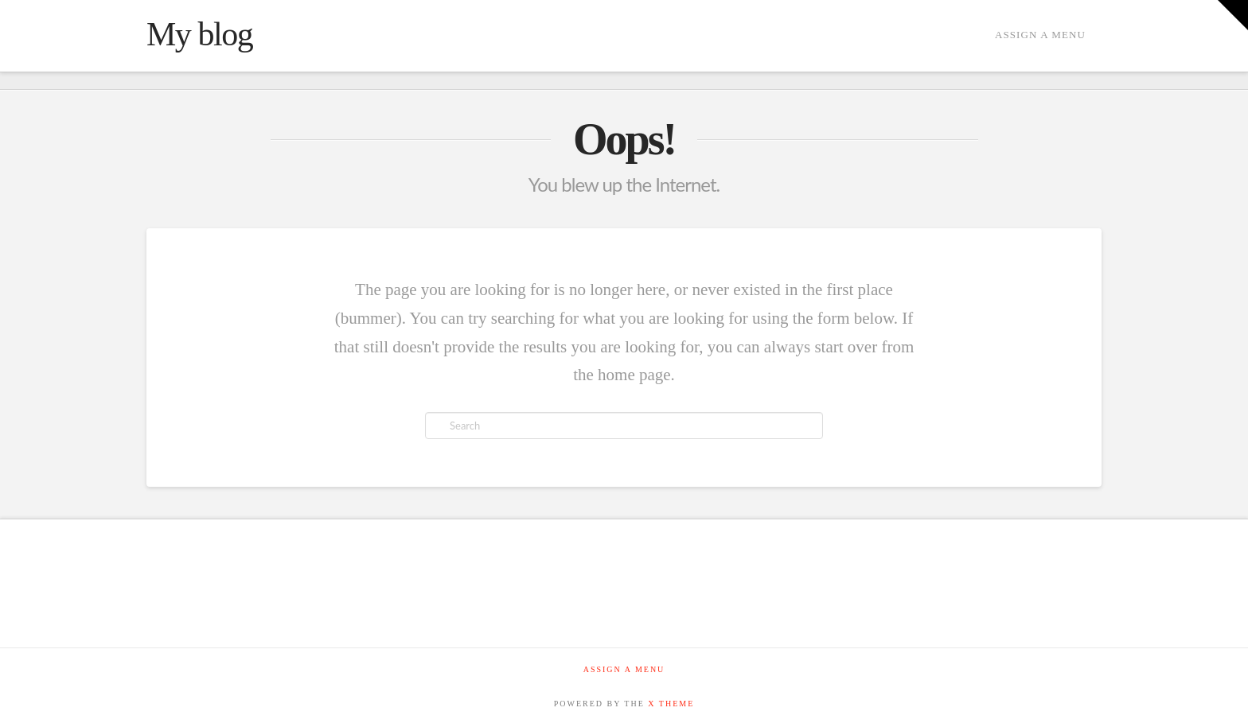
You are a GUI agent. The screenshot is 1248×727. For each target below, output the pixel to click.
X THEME (671, 703)
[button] (1233, 15)
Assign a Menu (1040, 35)
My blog (199, 34)
